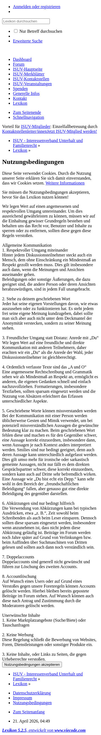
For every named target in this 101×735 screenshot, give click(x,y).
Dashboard (22, 59)
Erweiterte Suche (28, 41)
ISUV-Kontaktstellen (31, 79)
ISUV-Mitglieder (35, 126)
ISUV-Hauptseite (28, 69)
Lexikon (20, 103)
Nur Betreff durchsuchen (38, 31)
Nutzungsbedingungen (32, 702)
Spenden (20, 88)
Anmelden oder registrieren (36, 6)
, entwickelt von (44, 730)
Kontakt (20, 98)
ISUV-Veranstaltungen (32, 83)
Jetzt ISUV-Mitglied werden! (72, 131)
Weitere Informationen (65, 183)
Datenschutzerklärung (32, 693)
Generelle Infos (26, 93)
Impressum (22, 698)
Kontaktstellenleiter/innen (24, 131)
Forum (19, 64)
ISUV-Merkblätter (28, 74)
